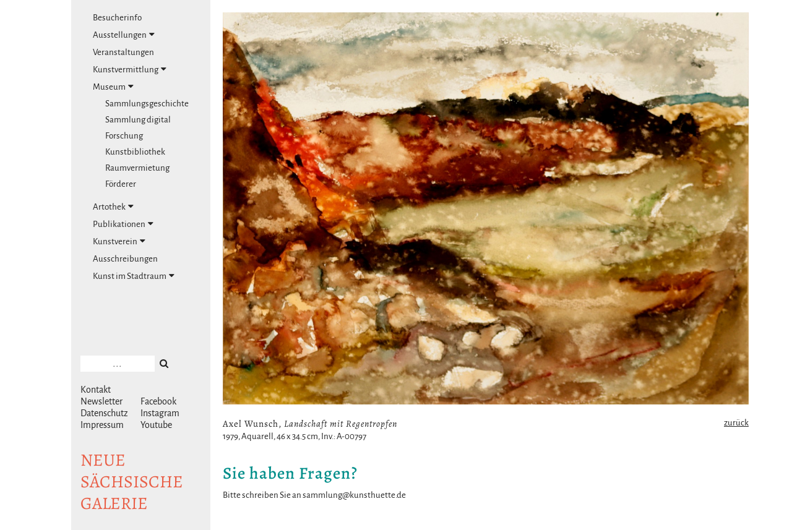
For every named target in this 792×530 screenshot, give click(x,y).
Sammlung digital (138, 119)
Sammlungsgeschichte (147, 103)
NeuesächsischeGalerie (131, 481)
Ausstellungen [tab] (124, 35)
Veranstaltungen (123, 52)
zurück (736, 422)
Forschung (124, 135)
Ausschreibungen (125, 258)
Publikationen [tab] (123, 224)
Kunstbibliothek (135, 151)
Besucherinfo (117, 17)
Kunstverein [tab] (119, 241)
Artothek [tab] (113, 207)
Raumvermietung (137, 168)
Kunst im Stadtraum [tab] (133, 276)
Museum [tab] (113, 87)
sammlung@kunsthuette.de (354, 495)
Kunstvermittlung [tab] (129, 69)
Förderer (120, 184)
